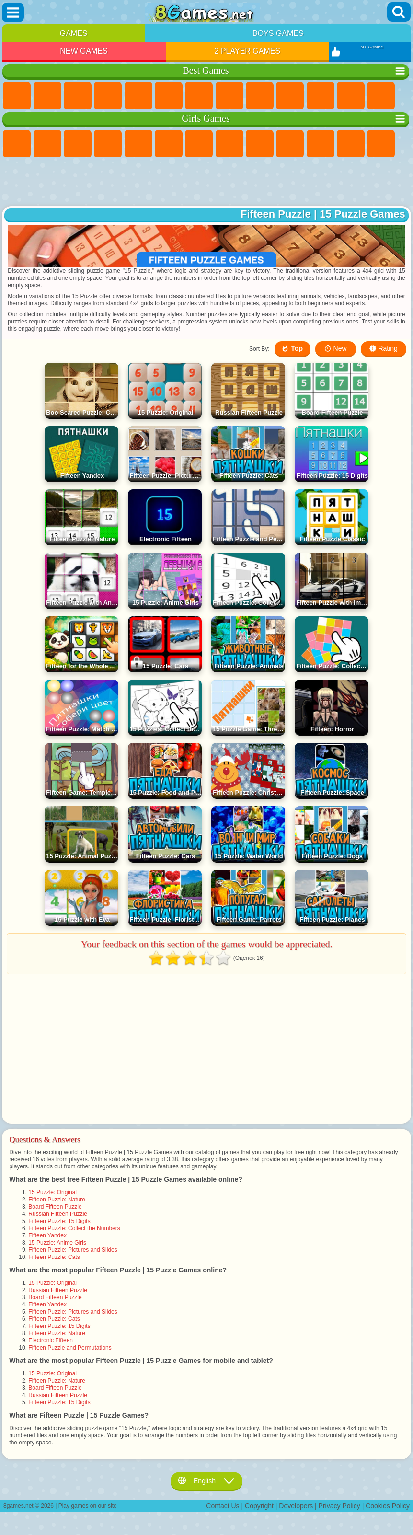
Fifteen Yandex (47, 1235)
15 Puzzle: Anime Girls (57, 1242)
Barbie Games (108, 144)
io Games (320, 96)
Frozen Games (290, 144)
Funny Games (290, 96)
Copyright (259, 1506)
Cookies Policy (388, 1506)
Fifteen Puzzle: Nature (56, 1199)
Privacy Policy (339, 1506)
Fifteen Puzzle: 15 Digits (59, 1221)
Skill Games (169, 96)
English (206, 1481)
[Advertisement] (206, 182)
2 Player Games (248, 51)
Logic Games (381, 96)
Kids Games (108, 96)
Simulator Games (78, 96)
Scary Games (351, 96)
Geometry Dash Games (229, 96)
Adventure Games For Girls (199, 144)
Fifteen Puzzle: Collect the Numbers (74, 1228)
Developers (296, 1506)
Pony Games (17, 144)
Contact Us (222, 1506)
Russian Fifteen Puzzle (57, 1214)
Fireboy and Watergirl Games (78, 144)
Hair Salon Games (351, 144)
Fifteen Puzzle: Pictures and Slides (72, 1249)
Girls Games (47, 96)
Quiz (138, 144)
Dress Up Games (320, 144)
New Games (84, 51)
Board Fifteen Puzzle (54, 1206)
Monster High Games (169, 144)
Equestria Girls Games (47, 144)
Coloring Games (229, 144)
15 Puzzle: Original (52, 1192)
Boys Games (278, 33)
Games (74, 33)
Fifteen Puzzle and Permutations (69, 1347)
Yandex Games (199, 96)
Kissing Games (381, 144)
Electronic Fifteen (50, 1340)
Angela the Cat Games (260, 144)
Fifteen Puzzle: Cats (54, 1257)
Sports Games (260, 96)
